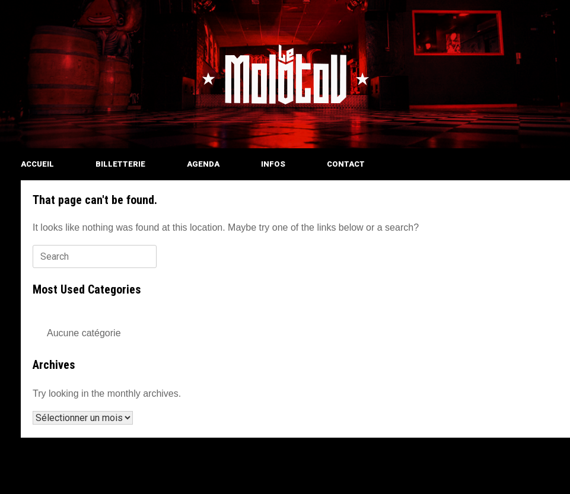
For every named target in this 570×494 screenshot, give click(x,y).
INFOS (273, 164)
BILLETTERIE (120, 164)
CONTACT (346, 164)
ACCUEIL (37, 164)
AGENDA (203, 164)
